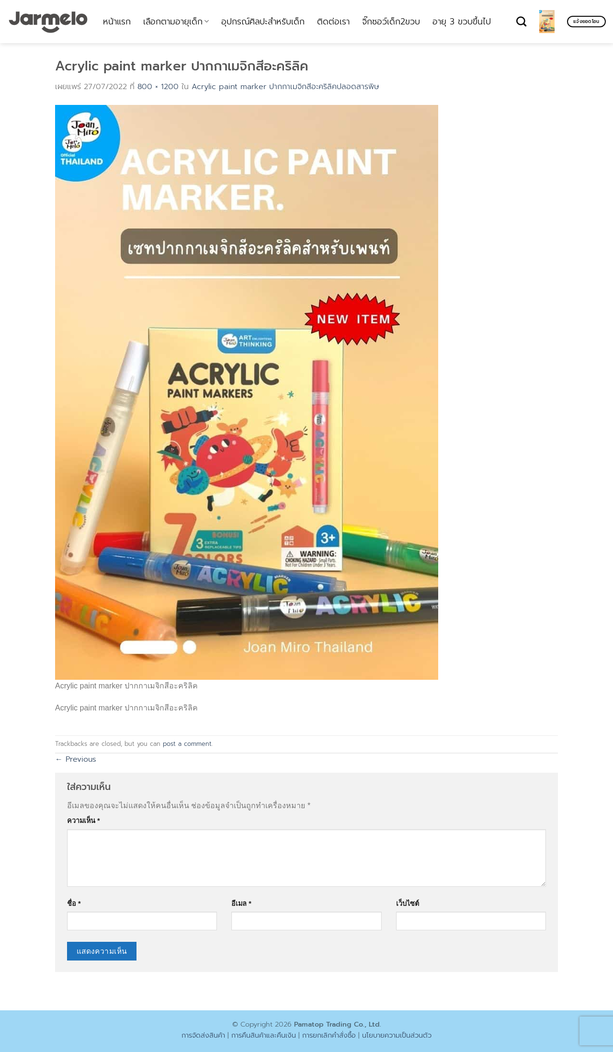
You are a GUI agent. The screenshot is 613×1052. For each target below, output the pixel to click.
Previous (75, 759)
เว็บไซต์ (407, 903)
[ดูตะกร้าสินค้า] (547, 21)
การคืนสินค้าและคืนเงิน (263, 1035)
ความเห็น (83, 820)
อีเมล (241, 903)
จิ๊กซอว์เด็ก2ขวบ (391, 21)
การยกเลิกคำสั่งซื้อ (329, 1035)
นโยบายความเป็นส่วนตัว (396, 1035)
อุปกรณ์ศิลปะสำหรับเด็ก (263, 21)
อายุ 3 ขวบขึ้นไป (461, 21)
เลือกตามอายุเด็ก (176, 21)
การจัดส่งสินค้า (203, 1035)
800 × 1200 (158, 86)
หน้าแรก (117, 21)
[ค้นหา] (521, 21)
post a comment (187, 743)
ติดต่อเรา (333, 21)
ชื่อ (74, 903)
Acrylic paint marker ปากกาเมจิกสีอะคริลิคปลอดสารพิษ (285, 86)
